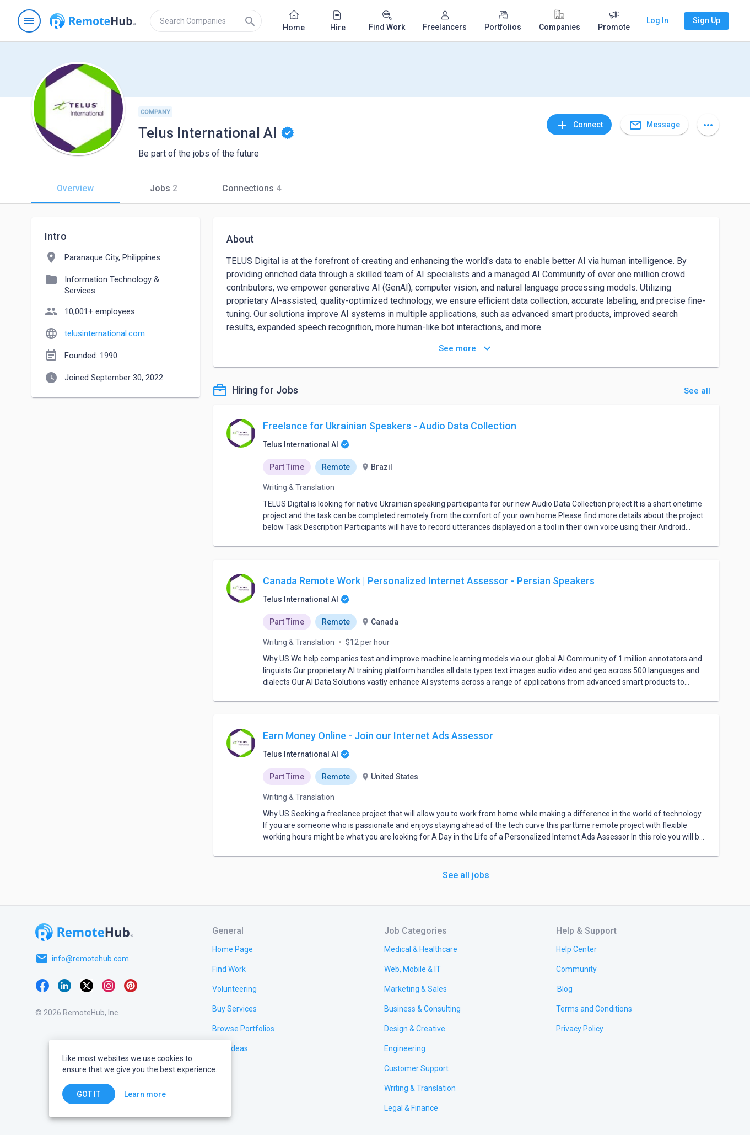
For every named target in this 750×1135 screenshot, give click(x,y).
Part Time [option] (286, 466)
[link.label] (576, 949)
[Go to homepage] (93, 21)
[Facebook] (42, 985)
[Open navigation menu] (29, 21)
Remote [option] (336, 466)
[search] (206, 21)
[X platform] (86, 985)
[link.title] (232, 949)
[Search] (250, 21)
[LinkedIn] (64, 985)
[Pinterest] (131, 985)
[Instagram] (109, 985)
